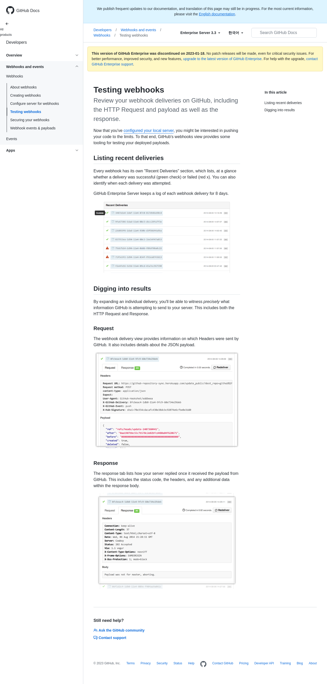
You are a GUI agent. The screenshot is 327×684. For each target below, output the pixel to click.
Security (162, 663)
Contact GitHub (222, 663)
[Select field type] (200, 33)
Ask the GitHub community (119, 630)
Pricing (244, 663)
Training (285, 663)
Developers (16, 42)
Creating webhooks (25, 95)
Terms (130, 663)
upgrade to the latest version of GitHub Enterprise (222, 59)
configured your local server (149, 130)
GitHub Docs (28, 10)
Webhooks (104, 35)
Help (191, 663)
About (313, 663)
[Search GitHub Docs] (284, 33)
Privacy (145, 663)
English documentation (217, 14)
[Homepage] (203, 664)
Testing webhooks (25, 112)
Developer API (264, 663)
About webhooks (23, 87)
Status (177, 663)
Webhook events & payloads (32, 128)
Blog (300, 663)
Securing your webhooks (29, 120)
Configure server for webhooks (34, 104)
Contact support (110, 638)
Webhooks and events (141, 30)
